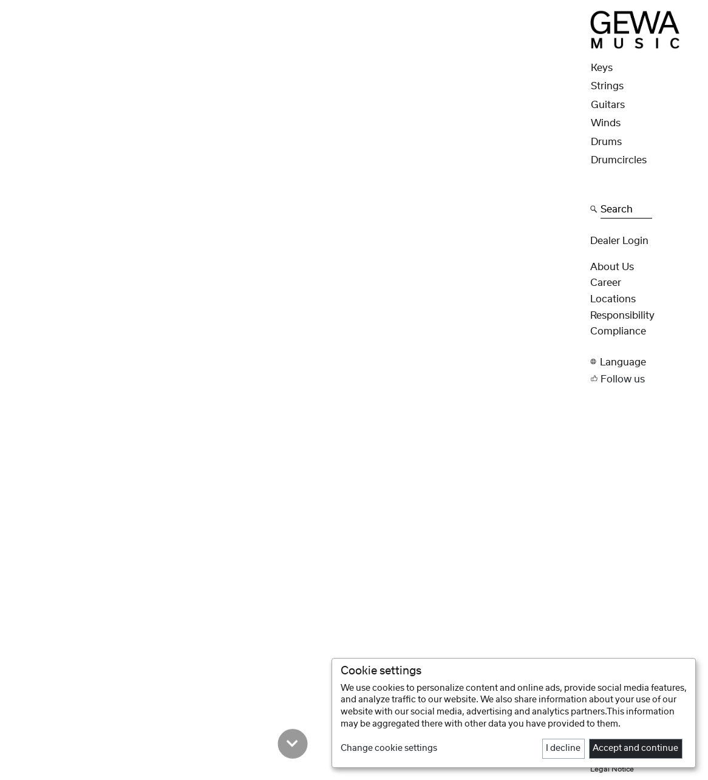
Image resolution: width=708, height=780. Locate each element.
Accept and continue (635, 748)
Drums (606, 142)
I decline (563, 748)
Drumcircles (619, 160)
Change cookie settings (389, 748)
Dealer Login (619, 241)
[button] (645, 362)
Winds (606, 123)
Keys (602, 68)
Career (605, 283)
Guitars (608, 105)
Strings (607, 86)
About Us (612, 267)
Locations (613, 299)
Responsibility (622, 315)
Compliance (618, 331)
